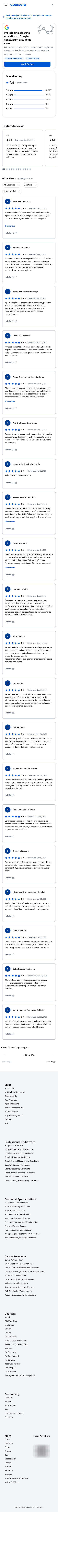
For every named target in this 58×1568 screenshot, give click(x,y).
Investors (9, 1443)
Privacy (8, 1451)
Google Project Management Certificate (22, 1161)
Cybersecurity (11, 1096)
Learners (8, 1397)
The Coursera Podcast (14, 1413)
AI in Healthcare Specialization (18, 1214)
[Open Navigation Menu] (5, 4)
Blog (7, 1409)
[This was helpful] (9, 529)
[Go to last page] (51, 1061)
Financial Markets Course (15, 1226)
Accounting (9, 1088)
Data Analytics (11, 1100)
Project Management (14, 1115)
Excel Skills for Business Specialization (21, 1222)
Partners (8, 1401)
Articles (8, 1466)
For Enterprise (11, 1352)
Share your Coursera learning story (20, 1375)
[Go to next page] (53, 1054)
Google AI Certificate (14, 1145)
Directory (9, 1470)
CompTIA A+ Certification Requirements (22, 1267)
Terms (7, 1447)
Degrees (8, 1348)
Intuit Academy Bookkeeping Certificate (22, 1180)
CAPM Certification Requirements (19, 1263)
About (7, 1317)
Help (7, 1455)
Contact (8, 1462)
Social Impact (10, 1367)
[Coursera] (18, 4)
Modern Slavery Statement (16, 1478)
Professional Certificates (15, 1340)
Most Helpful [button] (10, 191)
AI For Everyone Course (15, 1210)
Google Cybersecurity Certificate (19, 1149)
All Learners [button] (9, 184)
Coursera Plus (11, 1336)
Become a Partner (12, 1363)
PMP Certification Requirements (18, 1291)
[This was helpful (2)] (11, 233)
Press (7, 1439)
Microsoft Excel (11, 1111)
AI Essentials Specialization (16, 1202)
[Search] (52, 4)
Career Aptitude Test (14, 1260)
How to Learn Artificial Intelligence (19, 1287)
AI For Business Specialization (17, 1206)
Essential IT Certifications (16, 1275)
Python (8, 1119)
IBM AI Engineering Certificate (17, 1168)
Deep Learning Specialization (17, 1218)
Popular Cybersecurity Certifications (20, 1295)
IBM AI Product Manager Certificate (20, 1172)
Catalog (8, 1332)
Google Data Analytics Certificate (19, 1153)
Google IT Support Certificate (17, 1157)
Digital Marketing (12, 1103)
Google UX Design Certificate (17, 1165)
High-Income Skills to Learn (16, 1283)
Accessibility (10, 1458)
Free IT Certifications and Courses (19, 1279)
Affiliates (8, 1474)
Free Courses (10, 1371)
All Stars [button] (28, 184)
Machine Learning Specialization (18, 1230)
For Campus (10, 1360)
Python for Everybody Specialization (20, 1237)
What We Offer (11, 1321)
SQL (6, 1123)
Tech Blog (9, 1417)
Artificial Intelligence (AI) (15, 1092)
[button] (15, 1047)
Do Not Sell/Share (12, 1482)
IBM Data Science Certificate (17, 1176)
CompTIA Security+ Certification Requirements (25, 1271)
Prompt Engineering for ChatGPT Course (22, 1233)
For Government (12, 1356)
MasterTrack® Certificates (16, 1344)
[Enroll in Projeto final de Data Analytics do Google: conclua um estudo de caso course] (27, 64)
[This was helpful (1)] (11, 408)
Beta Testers (10, 1405)
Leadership (9, 1325)
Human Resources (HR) (14, 1107)
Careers (8, 1328)
